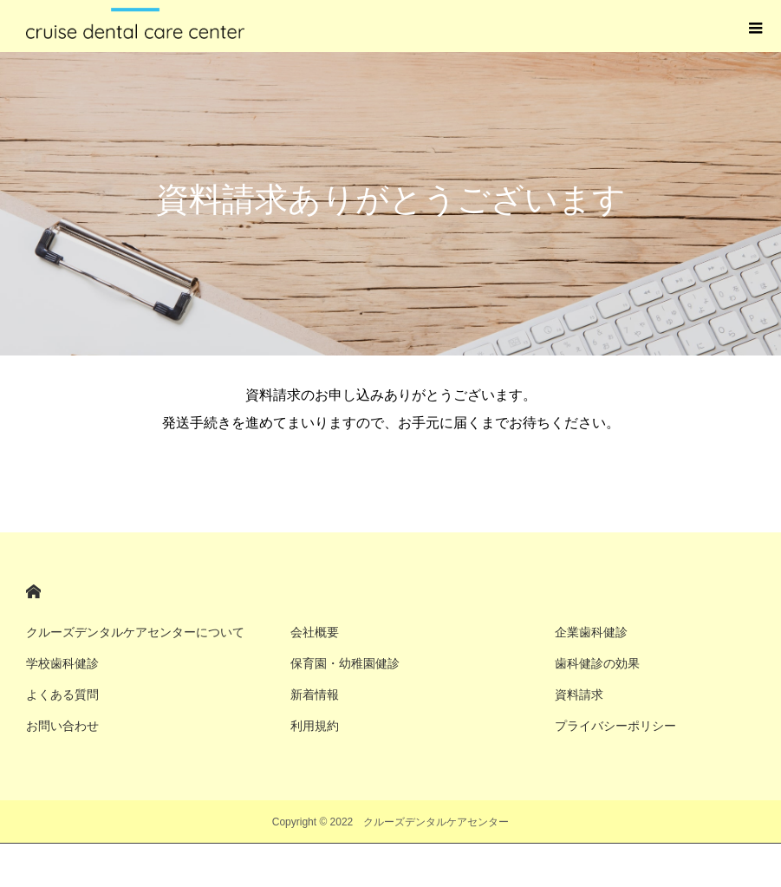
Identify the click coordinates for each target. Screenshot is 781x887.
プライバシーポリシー (615, 726)
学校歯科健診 (62, 663)
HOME (33, 591)
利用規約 (314, 726)
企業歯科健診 (591, 632)
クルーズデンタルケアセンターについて (135, 632)
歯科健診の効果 (597, 663)
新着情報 (314, 694)
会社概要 (314, 632)
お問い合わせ (62, 726)
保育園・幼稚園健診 (345, 663)
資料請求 (579, 694)
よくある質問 (62, 694)
